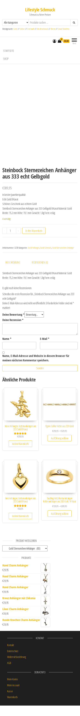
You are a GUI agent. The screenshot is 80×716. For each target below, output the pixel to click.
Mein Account (13, 695)
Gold (15, 28)
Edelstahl (30, 28)
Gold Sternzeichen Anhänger (63, 257)
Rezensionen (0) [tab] (40, 273)
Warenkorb (12, 707)
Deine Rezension (12, 330)
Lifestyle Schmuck (40, 10)
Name (6, 349)
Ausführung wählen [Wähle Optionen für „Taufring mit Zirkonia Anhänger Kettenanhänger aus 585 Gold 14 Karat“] (59, 524)
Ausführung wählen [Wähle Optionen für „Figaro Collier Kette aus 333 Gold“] (59, 448)
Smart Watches (63, 28)
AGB (9, 673)
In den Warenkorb (34, 241)
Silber (22, 28)
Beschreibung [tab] (13, 273)
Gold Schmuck (45, 257)
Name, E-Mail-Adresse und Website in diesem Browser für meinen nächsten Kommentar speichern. (35, 368)
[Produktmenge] (11, 241)
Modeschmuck (42, 28)
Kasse (10, 701)
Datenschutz (12, 661)
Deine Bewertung (13, 325)
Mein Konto (12, 689)
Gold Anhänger (33, 257)
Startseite (8, 51)
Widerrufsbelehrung (16, 667)
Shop (6, 59)
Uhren (53, 28)
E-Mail (44, 349)
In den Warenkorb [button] (20, 454)
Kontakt (10, 655)
